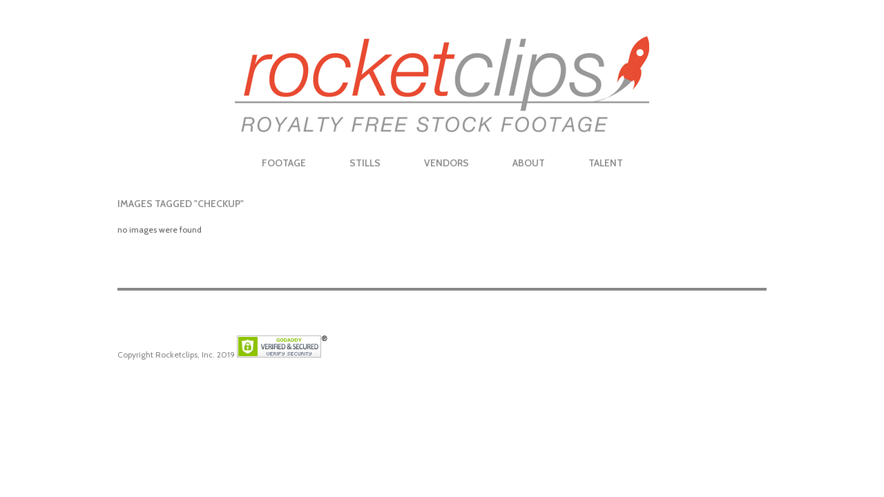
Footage (284, 163)
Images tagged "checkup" (180, 203)
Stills (365, 163)
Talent (605, 163)
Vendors (446, 163)
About (528, 163)
